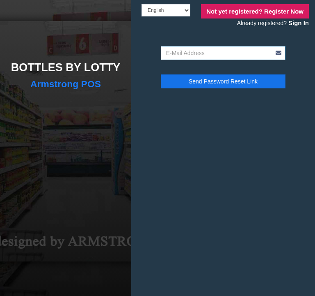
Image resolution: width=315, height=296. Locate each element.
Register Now (255, 11)
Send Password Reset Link (223, 81)
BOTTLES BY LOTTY (66, 67)
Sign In (298, 22)
